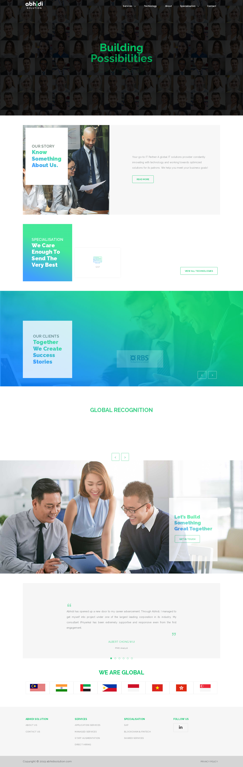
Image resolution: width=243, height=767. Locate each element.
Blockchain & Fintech (137, 731)
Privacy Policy (209, 761)
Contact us (33, 731)
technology (150, 6)
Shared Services (134, 738)
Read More (143, 179)
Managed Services (86, 731)
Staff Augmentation (87, 738)
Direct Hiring (83, 744)
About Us (31, 725)
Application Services (87, 725)
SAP (126, 725)
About (168, 6)
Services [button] (129, 6)
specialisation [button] (189, 6)
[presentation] (202, 407)
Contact (211, 6)
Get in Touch (187, 573)
